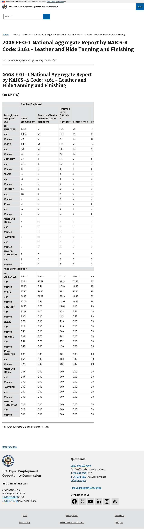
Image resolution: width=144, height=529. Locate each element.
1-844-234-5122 (10, 500)
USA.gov (119, 522)
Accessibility (24, 522)
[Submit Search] (46, 16)
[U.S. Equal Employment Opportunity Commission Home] (65, 6)
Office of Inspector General (72, 522)
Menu (140, 6)
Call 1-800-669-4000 (81, 465)
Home (6, 34)
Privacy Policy (72, 515)
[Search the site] (23, 16)
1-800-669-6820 (10, 497)
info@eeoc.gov (78, 480)
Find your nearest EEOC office (86, 487)
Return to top (9, 446)
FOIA (25, 515)
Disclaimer (119, 515)
